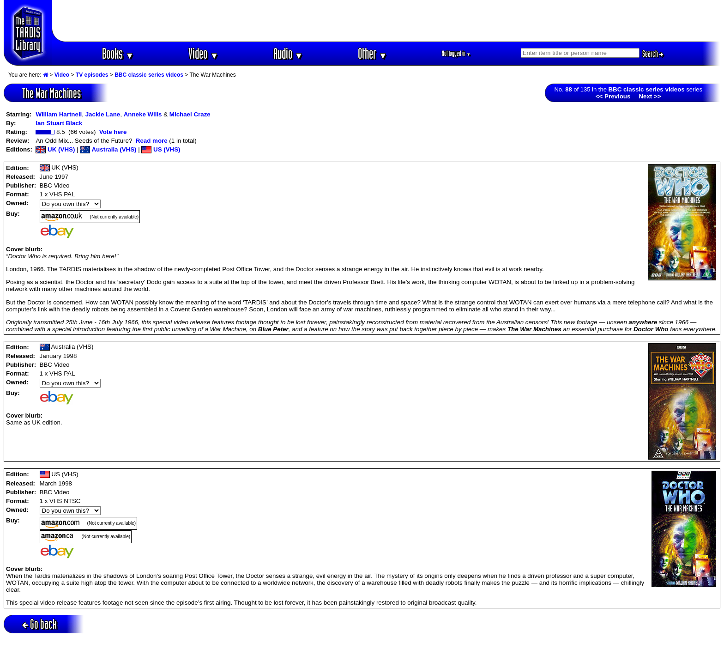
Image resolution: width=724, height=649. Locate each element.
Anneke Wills (143, 114)
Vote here (113, 131)
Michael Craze (190, 114)
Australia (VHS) (108, 149)
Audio (288, 53)
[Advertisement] (386, 21)
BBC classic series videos (149, 75)
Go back (39, 624)
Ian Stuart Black (59, 123)
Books (118, 53)
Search (653, 54)
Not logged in (456, 53)
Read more (152, 140)
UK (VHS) (55, 149)
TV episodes (92, 75)
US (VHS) (160, 149)
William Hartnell (59, 114)
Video (203, 53)
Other (372, 53)
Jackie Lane (103, 114)
